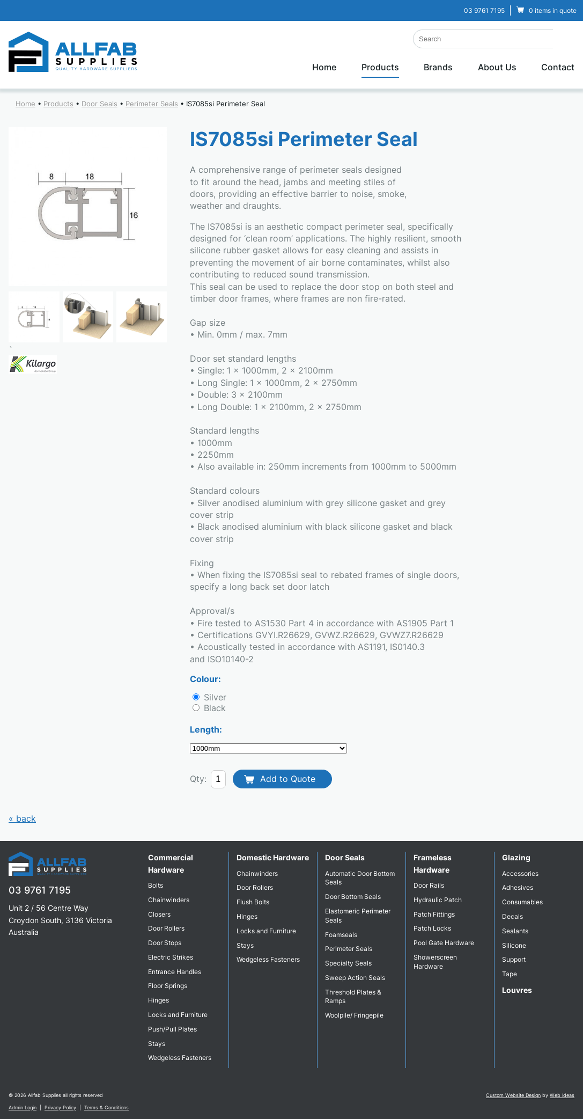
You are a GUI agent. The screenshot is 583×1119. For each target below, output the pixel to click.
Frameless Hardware (433, 863)
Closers (159, 914)
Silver (213, 697)
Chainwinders (168, 900)
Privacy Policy (60, 1107)
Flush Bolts (253, 902)
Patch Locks (432, 928)
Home (324, 67)
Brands (438, 67)
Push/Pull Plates (172, 1029)
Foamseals (341, 935)
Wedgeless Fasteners (179, 1058)
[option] (88, 206)
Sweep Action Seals (355, 978)
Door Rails (429, 885)
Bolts (155, 885)
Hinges (158, 1000)
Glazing (516, 857)
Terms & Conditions (106, 1107)
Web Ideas (562, 1095)
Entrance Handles (174, 972)
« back (22, 818)
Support (514, 959)
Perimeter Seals (152, 103)
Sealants (515, 931)
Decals (512, 916)
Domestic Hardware (273, 857)
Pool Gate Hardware (444, 943)
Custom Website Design (513, 1095)
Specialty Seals (348, 963)
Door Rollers (166, 928)
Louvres (517, 989)
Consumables (522, 902)
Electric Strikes (170, 957)
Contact (557, 67)
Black (213, 708)
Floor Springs (167, 986)
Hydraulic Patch (438, 900)
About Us (497, 67)
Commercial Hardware (170, 863)
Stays (156, 1044)
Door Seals (99, 103)
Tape (509, 974)
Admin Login (22, 1107)
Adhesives (517, 887)
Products (380, 67)
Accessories (520, 873)
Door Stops (164, 943)
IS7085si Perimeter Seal (225, 103)
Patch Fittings (434, 914)
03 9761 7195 (484, 10)
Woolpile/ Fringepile (354, 1015)
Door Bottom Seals (353, 897)
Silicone (514, 945)
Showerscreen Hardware (435, 961)
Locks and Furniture (178, 1015)
